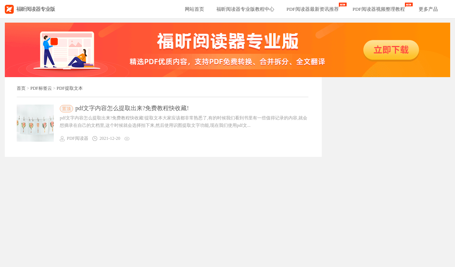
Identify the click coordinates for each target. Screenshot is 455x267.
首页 (21, 88)
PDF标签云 (41, 88)
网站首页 (194, 9)
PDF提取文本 (70, 88)
